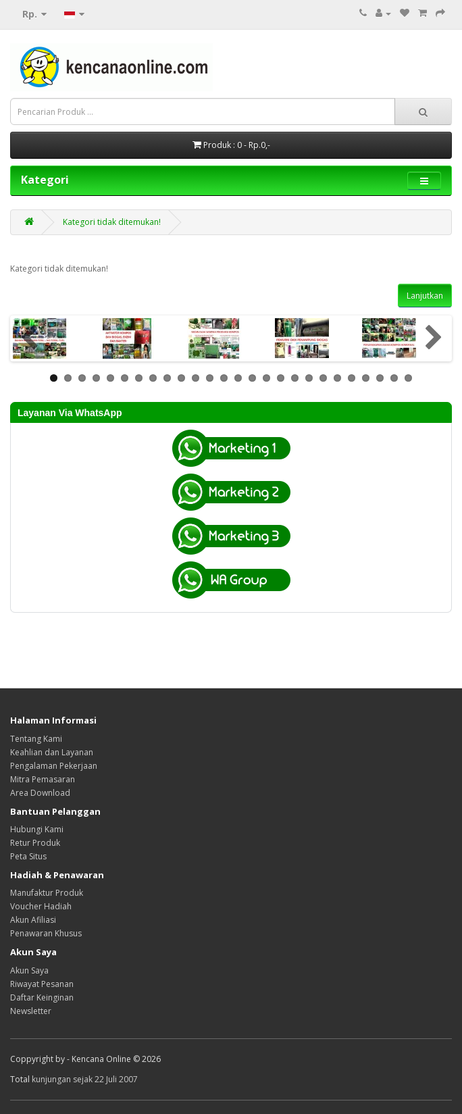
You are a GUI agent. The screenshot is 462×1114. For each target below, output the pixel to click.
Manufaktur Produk (46, 892)
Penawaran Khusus (46, 933)
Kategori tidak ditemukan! (112, 222)
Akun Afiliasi (33, 920)
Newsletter (30, 1011)
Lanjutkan (425, 295)
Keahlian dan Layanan (51, 752)
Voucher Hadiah (41, 906)
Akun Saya (29, 970)
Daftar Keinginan (42, 997)
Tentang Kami (36, 738)
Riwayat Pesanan (42, 984)
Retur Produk (35, 843)
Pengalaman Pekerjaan (53, 765)
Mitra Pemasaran (42, 779)
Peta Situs (28, 856)
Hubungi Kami (36, 829)
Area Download (40, 793)
